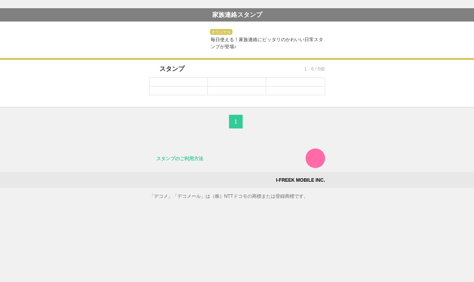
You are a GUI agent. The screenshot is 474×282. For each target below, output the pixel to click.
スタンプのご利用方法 (179, 158)
